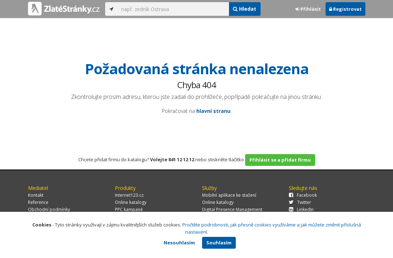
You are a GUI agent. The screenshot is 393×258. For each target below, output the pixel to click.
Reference (38, 202)
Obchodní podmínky (49, 209)
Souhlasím (218, 242)
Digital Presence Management (232, 209)
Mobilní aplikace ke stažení (229, 195)
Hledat (244, 8)
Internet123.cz (129, 195)
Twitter (300, 202)
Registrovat (345, 9)
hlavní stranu (213, 111)
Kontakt (35, 195)
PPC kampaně (129, 209)
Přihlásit (308, 9)
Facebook (303, 195)
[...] (173, 9)
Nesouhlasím (179, 242)
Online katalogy (130, 202)
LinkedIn (301, 209)
